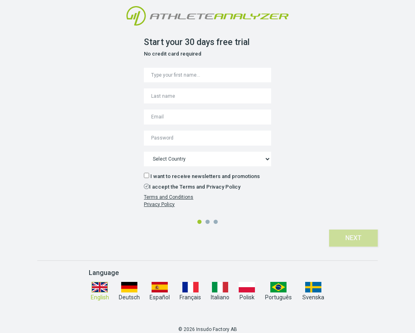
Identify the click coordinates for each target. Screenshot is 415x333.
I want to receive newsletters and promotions (202, 176)
